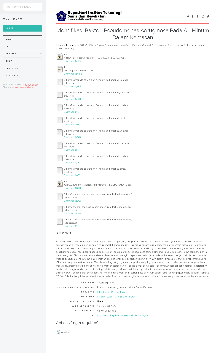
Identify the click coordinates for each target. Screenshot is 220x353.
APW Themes (31, 84)
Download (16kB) (72, 99)
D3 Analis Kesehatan (125, 297)
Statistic (12, 75)
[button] (58, 332)
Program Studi (104, 297)
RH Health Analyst (120, 292)
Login (9, 28)
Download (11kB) (72, 201)
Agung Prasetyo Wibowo (22, 87)
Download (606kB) (73, 74)
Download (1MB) (72, 61)
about (10, 47)
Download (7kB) (72, 150)
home (9, 39)
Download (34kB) (72, 86)
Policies (11, 68)
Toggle (50, 6)
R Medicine (103, 292)
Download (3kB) (72, 162)
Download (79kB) (72, 188)
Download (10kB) (72, 213)
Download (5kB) (72, 112)
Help (8, 61)
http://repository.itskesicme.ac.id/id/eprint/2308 (122, 315)
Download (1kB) (72, 124)
